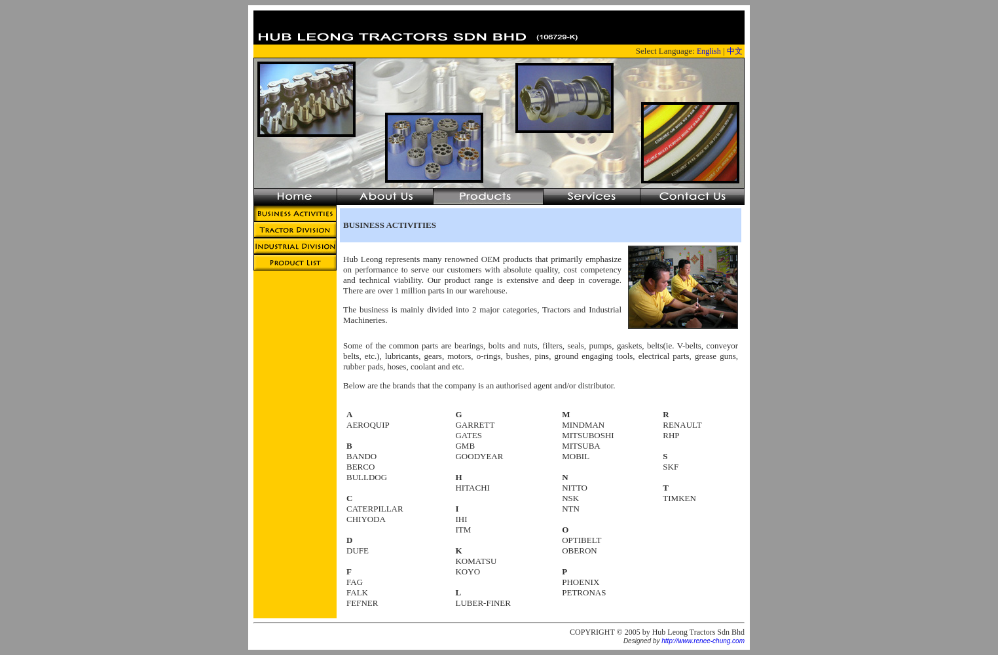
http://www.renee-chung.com (703, 641)
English (709, 51)
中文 (735, 51)
